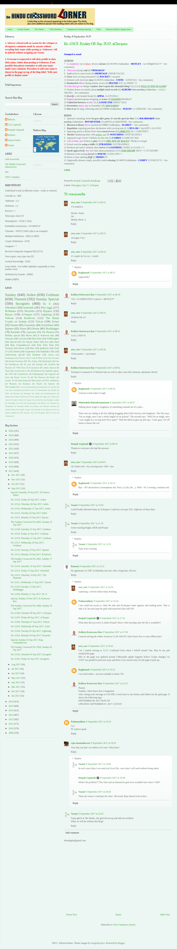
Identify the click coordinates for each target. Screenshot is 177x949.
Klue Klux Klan (45, 345)
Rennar (36, 406)
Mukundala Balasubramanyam (93, 402)
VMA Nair (20, 368)
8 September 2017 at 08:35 (93, 313)
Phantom (13, 384)
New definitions (52, 380)
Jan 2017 (15, 696)
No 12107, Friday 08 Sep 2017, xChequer (30, 617)
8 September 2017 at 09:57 (122, 402)
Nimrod (53, 403)
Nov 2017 (16, 479)
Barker (53, 377)
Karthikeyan (14, 364)
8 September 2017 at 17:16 (112, 618)
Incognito (23, 303)
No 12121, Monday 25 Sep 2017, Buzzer (29, 517)
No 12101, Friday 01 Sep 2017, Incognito (30, 659)
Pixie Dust (37, 338)
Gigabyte (52, 374)
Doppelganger (38, 374)
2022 (11, 448)
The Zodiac (32, 361)
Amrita (16, 351)
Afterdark (10, 307)
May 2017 (16, 678)
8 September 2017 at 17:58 (115, 632)
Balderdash (47, 361)
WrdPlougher (53, 338)
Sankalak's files (47, 351)
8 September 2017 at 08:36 (93, 349)
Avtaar (55, 321)
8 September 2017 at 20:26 (98, 792)
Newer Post (71, 914)
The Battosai (39, 377)
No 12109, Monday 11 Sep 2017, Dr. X (29, 594)
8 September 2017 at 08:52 (107, 368)
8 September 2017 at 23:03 (91, 814)
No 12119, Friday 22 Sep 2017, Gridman (29, 533)
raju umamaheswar (80, 743)
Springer (39, 364)
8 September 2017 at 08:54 (105, 444)
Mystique (27, 394)
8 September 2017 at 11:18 (91, 523)
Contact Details (23, 29)
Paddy (37, 394)
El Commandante (40, 390)
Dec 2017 (16, 475)
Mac (32, 348)
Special (13, 342)
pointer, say (101, 134)
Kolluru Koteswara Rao (83, 294)
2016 (11, 701)
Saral (56, 342)
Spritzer (51, 384)
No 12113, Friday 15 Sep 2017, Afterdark (30, 570)
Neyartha (29, 311)
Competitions (22, 374)
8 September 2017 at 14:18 (98, 721)
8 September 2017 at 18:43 (100, 646)
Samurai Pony (10, 410)
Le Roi (27, 371)
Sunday (10, 295)
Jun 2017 (15, 673)
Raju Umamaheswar (20, 345)
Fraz (57, 361)
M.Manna (10, 311)
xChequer (94, 185)
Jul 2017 (15, 669)
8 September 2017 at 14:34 (100, 587)
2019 (11, 462)
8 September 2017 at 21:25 (115, 683)
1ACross (22, 387)
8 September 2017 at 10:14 (102, 483)
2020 (11, 457)
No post (27, 364)
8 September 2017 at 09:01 (93, 462)
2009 (11, 733)
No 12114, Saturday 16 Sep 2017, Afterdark (31, 566)
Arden (31, 295)
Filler (7, 394)
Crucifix (53, 387)
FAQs (99, 29)
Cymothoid (16, 390)
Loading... (37, 120)
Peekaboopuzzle (50, 394)
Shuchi (39, 384)
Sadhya (8, 397)
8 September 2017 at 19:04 (98, 764)
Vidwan (9, 318)
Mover (29, 335)
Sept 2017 (16, 488)
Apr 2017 (16, 682)
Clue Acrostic (53, 358)
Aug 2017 (16, 664)
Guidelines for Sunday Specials (79, 29)
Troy (54, 413)
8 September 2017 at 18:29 (103, 743)
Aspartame (31, 332)
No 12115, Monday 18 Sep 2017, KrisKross (31, 554)
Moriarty (16, 394)
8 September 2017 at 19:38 (112, 778)
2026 (11, 431)
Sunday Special (47, 299)
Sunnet (14, 325)
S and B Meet (36, 358)
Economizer (34, 368)
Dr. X (47, 303)
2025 (11, 435)
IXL (7, 172)
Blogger (121, 943)
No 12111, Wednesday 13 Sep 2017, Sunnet (31, 582)
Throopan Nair (43, 413)
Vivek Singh (34, 397)
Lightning (46, 314)
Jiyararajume (32, 403)
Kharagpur (76, 185)
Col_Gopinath (14, 124)
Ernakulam (9, 358)
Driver (22, 348)
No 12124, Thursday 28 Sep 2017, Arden (30, 504)
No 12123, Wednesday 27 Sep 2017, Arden (31, 508)
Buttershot (43, 387)
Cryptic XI (9, 380)
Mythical (38, 371)
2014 (11, 710)
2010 (11, 728)
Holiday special (12, 335)
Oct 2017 (15, 484)
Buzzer (9, 314)
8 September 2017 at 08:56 (102, 389)
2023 (11, 444)
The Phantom (48, 332)
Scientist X (38, 410)
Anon (23, 328)
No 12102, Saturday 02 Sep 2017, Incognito (31, 654)
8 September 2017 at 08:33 (93, 233)
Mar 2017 (16, 687)
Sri (55, 410)
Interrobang (23, 380)
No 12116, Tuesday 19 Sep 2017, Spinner (30, 550)
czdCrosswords (12, 159)
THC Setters (39, 29)
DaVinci (40, 400)
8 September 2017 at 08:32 (93, 202)
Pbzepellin (9, 406)
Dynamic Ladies (53, 400)
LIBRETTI (124, 131)
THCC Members (55, 29)
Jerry (21, 403)
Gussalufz (29, 325)
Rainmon (26, 384)
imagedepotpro (98, 943)
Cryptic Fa (30, 400)
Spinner (9, 328)
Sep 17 (85, 185)
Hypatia (47, 311)
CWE (10, 374)
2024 (11, 440)
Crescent (23, 338)
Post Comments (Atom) (124, 924)
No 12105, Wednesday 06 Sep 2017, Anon (30, 626)
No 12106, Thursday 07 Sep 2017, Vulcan (30, 622)
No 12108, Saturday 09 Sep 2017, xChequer (31, 613)
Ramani (75, 566)
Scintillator (47, 325)
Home (10, 29)
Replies (78, 267)
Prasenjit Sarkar (23, 406)
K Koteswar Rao (46, 335)
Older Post (165, 914)
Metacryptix (37, 380)
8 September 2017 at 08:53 (102, 272)
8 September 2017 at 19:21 (102, 669)
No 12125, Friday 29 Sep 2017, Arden (28, 499)
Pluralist (8, 368)
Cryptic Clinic (17, 400)
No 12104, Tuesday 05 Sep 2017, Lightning (31, 631)
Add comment (72, 832)
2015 (11, 706)
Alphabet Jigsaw (52, 371)
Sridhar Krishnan (20, 397)
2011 (11, 724)
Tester (7, 371)
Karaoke (15, 331)
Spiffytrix (44, 348)
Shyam (48, 410)
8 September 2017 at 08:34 (93, 252)
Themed (20, 299)
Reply (73, 224)
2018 (11, 466)
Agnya (44, 397)
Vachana (8, 416)
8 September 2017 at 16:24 (106, 601)
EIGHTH (116, 99)
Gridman (52, 295)
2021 (11, 453)
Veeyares (9, 338)
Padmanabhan (85, 601)
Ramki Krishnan (16, 361)
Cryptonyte (30, 351)
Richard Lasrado (49, 406)
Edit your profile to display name (118, 29)
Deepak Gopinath (79, 444)
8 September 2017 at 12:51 (92, 566)
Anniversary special (15, 354)
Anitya (51, 355)
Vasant (74, 505)
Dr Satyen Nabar (31, 342)
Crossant (17, 371)
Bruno (35, 328)
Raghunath (83, 272)
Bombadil (32, 387)
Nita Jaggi (46, 307)
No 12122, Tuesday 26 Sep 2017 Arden (29, 513)
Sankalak (28, 307)
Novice (22, 358)
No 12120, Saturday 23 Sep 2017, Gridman (31, 529)
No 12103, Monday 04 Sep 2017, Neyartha (31, 635)
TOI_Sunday (10, 387)
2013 (11, 715)
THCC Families (12, 177)
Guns (7, 377)
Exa (46, 342)
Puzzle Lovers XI (22, 377)
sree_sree (75, 202)
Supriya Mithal (10, 413)
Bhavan (11, 119)
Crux (7, 390)
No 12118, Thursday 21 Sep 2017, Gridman (31, 538)
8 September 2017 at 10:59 (91, 505)
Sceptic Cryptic (25, 410)
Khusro (43, 403)
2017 (11, 471)
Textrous (9, 348)
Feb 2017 (16, 691)
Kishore (11, 135)
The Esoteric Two (27, 413)
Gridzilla (51, 364)
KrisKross (29, 318)
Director (27, 390)
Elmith (53, 390)
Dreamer (36, 354)
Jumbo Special (49, 368)
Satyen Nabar (14, 140)
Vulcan (39, 321)
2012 (11, 719)
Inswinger (11, 403)
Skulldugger (52, 328)
